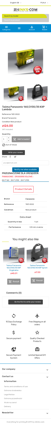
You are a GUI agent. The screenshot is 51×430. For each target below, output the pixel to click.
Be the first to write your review (25, 302)
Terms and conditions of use (16, 386)
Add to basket (21, 139)
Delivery (7, 406)
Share (10, 156)
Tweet (15, 156)
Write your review (13, 152)
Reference (6, 114)
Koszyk (14, 281)
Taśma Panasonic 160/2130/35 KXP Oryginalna (13, 267)
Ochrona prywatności (13, 398)
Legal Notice (9, 394)
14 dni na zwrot (10, 402)
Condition (6, 122)
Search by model (11, 16)
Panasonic (11, 118)
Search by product (12, 20)
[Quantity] (4, 139)
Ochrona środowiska (12, 390)
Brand (4, 118)
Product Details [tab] (23, 189)
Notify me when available (25, 169)
